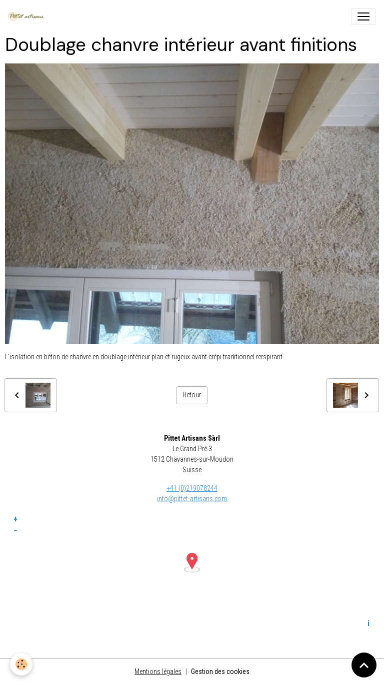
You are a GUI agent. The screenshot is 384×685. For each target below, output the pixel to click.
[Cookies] (21, 664)
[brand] (28, 16)
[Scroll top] (364, 665)
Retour (191, 395)
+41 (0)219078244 (192, 488)
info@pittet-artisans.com (192, 499)
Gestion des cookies (220, 672)
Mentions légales (158, 672)
